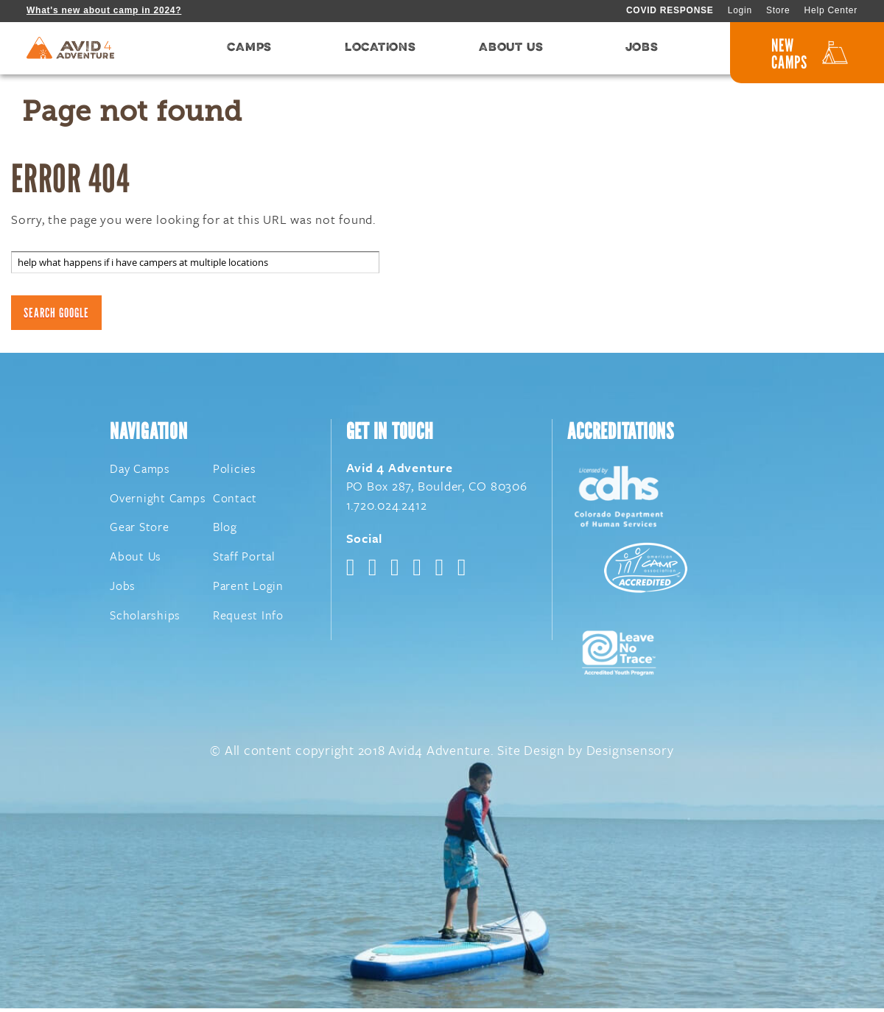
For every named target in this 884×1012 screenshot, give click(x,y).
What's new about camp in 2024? (104, 10)
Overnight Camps (158, 501)
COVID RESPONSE (670, 10)
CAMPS (249, 49)
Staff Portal (244, 560)
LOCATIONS (380, 49)
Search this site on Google (72, 244)
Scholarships (145, 619)
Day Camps (140, 472)
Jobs (123, 589)
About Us (135, 560)
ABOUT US (511, 49)
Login (740, 10)
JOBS (642, 49)
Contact (235, 501)
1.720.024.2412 (386, 508)
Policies (234, 472)
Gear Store (139, 530)
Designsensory (630, 753)
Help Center (830, 10)
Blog (225, 530)
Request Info (248, 619)
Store (778, 10)
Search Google (56, 315)
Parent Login (248, 589)
